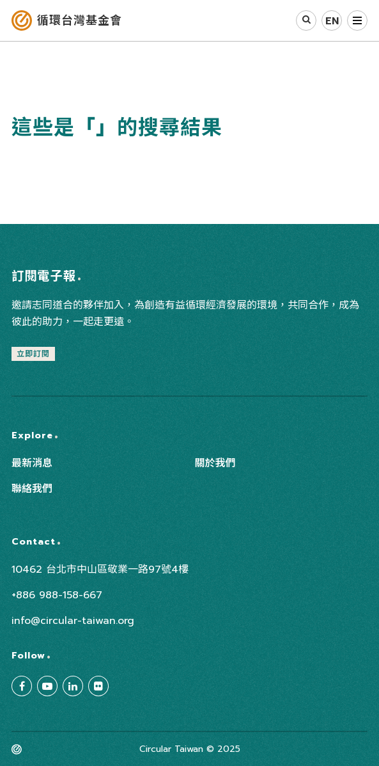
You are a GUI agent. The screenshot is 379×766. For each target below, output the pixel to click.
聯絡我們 (32, 489)
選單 (357, 20)
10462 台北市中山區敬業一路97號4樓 (100, 569)
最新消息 (32, 463)
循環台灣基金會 (79, 20)
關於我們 (215, 463)
